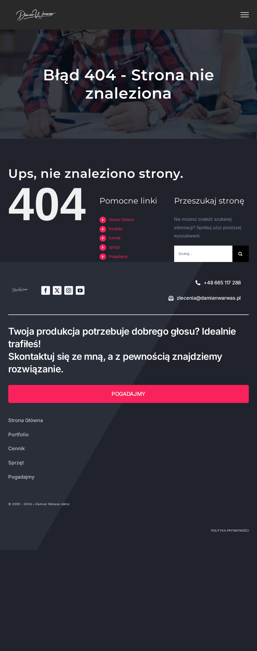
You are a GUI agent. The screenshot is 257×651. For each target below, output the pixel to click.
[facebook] (45, 290)
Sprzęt (114, 247)
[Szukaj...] (203, 254)
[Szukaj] (240, 254)
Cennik (115, 238)
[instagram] (68, 290)
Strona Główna (121, 219)
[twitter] (57, 290)
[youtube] (80, 290)
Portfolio (115, 229)
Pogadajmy (118, 256)
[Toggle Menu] (244, 14)
